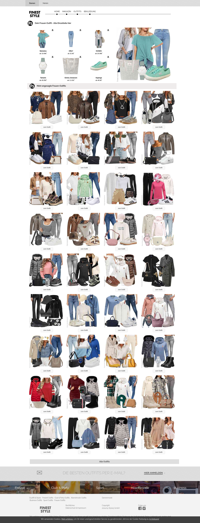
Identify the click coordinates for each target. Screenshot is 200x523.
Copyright (106, 505)
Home (57, 11)
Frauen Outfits (59, 500)
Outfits (77, 11)
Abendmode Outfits (78, 498)
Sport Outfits (48, 500)
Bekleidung (90, 11)
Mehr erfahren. (67, 519)
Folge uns (142, 505)
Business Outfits (36, 500)
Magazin (66, 11)
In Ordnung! (154, 519)
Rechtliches (70, 505)
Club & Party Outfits (62, 498)
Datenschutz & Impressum (76, 508)
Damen (32, 3)
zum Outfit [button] (46, 127)
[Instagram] (140, 509)
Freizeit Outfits (47, 498)
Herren (45, 3)
